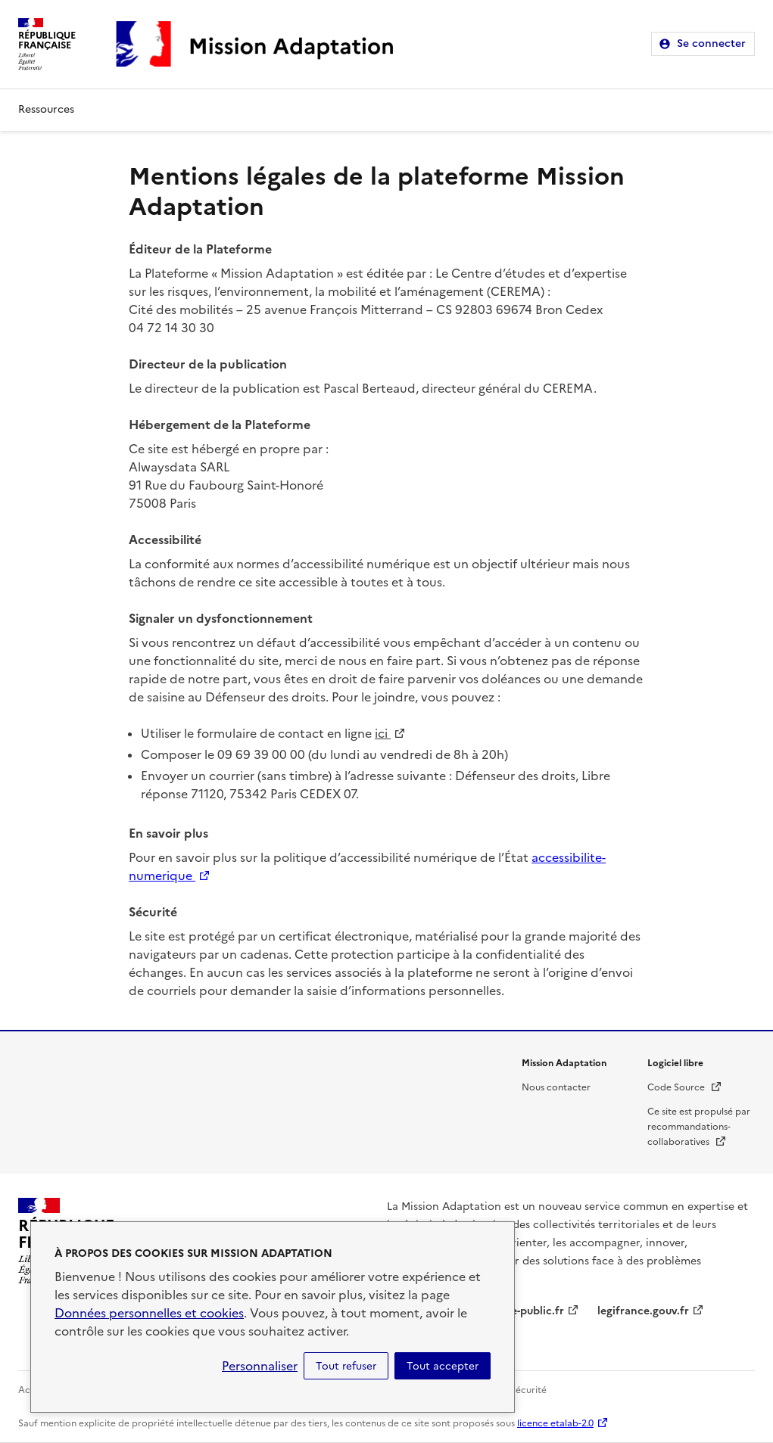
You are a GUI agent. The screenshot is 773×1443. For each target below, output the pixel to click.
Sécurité (528, 1390)
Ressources (46, 109)
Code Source (684, 1087)
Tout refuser (346, 1365)
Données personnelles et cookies (149, 1313)
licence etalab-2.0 (555, 1423)
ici (390, 733)
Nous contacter (556, 1087)
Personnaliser (260, 1366)
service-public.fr (522, 1311)
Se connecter (711, 43)
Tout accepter (442, 1365)
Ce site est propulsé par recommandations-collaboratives (698, 1127)
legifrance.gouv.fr (643, 1311)
